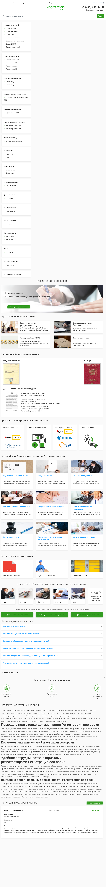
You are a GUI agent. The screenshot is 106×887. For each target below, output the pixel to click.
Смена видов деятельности (15, 41)
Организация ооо (12, 85)
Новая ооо (9, 154)
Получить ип (10, 211)
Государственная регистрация (15, 94)
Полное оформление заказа (87, 615)
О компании (5, 3)
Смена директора (12, 32)
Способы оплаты (39, 3)
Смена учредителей (13, 47)
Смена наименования (13, 38)
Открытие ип (10, 173)
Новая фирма (8, 150)
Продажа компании (11, 261)
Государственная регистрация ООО (16, 99)
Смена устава (11, 28)
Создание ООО (11, 186)
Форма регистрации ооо (14, 141)
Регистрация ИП (11, 63)
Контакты (16, 3)
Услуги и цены (53, 3)
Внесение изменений (11, 25)
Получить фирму (10, 207)
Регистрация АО (12, 66)
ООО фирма (10, 252)
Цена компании (9, 195)
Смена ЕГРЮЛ (11, 44)
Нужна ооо (9, 224)
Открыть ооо (10, 170)
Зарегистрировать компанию (14, 122)
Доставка (26, 3)
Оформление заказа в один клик (52, 615)
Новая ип (9, 157)
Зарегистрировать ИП (13, 129)
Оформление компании (12, 109)
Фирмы (6, 249)
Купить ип (9, 240)
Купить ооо (10, 237)
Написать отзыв (95, 803)
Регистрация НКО (12, 69)
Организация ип (11, 82)
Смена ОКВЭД (11, 35)
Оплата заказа (98, 3)
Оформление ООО (12, 113)
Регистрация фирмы (11, 56)
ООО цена (9, 198)
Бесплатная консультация (17, 615)
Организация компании (12, 78)
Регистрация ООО (12, 60)
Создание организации (12, 274)
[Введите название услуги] (49, 16)
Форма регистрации (11, 138)
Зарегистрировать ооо (14, 125)
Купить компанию (10, 233)
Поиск (100, 16)
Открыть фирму (9, 166)
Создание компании (11, 182)
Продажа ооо (10, 265)
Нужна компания (10, 220)
